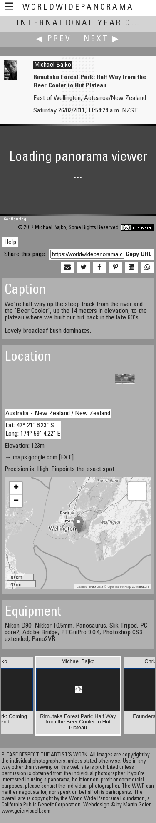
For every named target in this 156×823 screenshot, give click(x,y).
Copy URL (139, 254)
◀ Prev (54, 39)
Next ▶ (102, 39)
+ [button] (16, 488)
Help (10, 242)
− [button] (16, 501)
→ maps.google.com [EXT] (39, 457)
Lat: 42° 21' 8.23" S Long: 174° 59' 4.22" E (32, 429)
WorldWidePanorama (78, 8)
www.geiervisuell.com (26, 811)
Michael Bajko (52, 65)
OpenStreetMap (119, 587)
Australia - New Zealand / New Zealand (57, 413)
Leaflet (82, 587)
